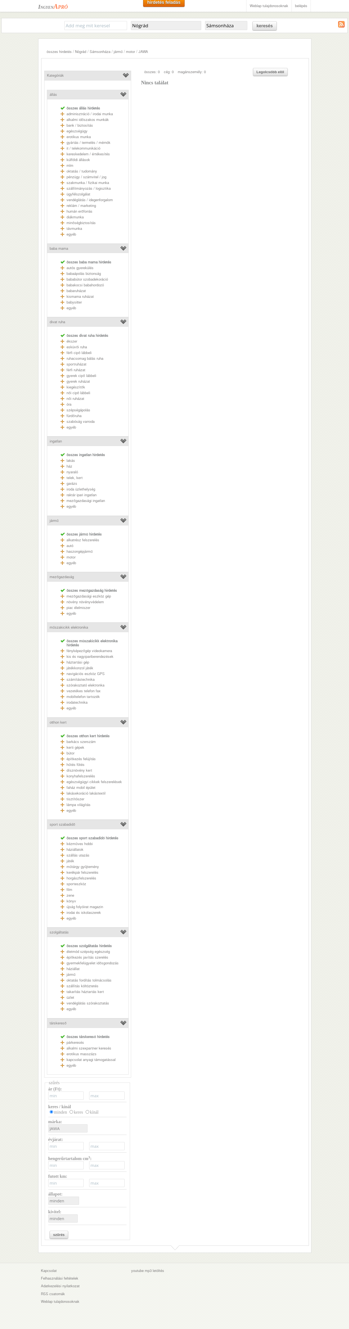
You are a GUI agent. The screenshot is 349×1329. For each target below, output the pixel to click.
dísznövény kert (79, 770)
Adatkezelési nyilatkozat (60, 1286)
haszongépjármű (79, 551)
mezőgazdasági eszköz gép (89, 596)
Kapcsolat (49, 1271)
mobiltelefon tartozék (83, 697)
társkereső (58, 1023)
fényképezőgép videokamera (89, 651)
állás (53, 95)
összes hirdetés (59, 52)
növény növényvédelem (85, 602)
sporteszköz (76, 884)
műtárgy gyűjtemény (83, 867)
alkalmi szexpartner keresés (89, 1048)
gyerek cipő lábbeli (81, 376)
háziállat (73, 969)
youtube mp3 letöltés (147, 1271)
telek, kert (75, 478)
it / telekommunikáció (83, 148)
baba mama (59, 248)
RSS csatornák (53, 1294)
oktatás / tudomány (82, 171)
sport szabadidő (62, 824)
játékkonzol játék (80, 668)
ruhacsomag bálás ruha (85, 358)
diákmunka (75, 217)
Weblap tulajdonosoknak (269, 6)
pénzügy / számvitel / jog (86, 177)
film (69, 890)
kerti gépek (75, 747)
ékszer (72, 341)
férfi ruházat (76, 370)
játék (70, 861)
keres (78, 1112)
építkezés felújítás (81, 759)
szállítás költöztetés (82, 986)
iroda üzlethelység (81, 489)
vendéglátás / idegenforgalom (90, 200)
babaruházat (76, 291)
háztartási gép (78, 662)
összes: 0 (152, 72)
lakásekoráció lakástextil (86, 793)
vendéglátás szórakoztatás (88, 1003)
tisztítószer (75, 799)
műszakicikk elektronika (69, 627)
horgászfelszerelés (81, 878)
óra (69, 404)
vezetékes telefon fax (84, 691)
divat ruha (57, 322)
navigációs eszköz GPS (86, 674)
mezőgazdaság (62, 577)
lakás (71, 461)
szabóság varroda (81, 422)
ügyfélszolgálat (78, 194)
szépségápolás (78, 410)
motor (130, 52)
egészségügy (77, 131)
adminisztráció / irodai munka (90, 114)
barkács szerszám (81, 742)
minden (60, 1112)
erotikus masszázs (82, 1054)
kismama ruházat (80, 297)
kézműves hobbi (79, 844)
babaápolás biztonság (84, 274)
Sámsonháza (100, 52)
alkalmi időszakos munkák (88, 120)
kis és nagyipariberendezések (90, 657)
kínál (94, 1112)
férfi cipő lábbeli (79, 353)
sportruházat (76, 364)
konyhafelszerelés (81, 776)
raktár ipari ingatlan (82, 495)
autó (70, 546)
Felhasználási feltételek (59, 1278)
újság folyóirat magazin (85, 907)
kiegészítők (76, 387)
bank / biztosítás (80, 125)
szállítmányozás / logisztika (89, 188)
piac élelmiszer (78, 608)
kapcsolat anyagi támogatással (91, 1060)
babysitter (74, 302)
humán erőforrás (79, 211)
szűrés (59, 1235)
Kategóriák (55, 75)
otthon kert (58, 722)
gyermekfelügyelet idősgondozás (92, 963)
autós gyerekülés (80, 268)
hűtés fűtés (76, 765)
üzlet (70, 997)
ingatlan (56, 441)
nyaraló (72, 472)
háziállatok (75, 850)
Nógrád (80, 52)
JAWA (143, 52)
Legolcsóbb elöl (270, 72)
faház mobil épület (81, 788)
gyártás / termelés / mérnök (88, 143)
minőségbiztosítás (81, 223)
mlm (70, 165)
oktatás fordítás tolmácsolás (89, 980)
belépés (301, 6)
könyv (71, 901)
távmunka (74, 229)
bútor (70, 753)
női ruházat (75, 399)
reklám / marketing (81, 206)
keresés (265, 25)
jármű (118, 52)
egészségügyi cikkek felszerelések (94, 782)
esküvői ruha (77, 347)
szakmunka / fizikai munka (88, 183)
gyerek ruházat (78, 381)
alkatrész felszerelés (83, 540)
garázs (72, 483)
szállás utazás (78, 855)
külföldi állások (78, 160)
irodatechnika (77, 702)
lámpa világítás (79, 805)
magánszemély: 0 (192, 72)
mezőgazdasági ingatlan (86, 501)
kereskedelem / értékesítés (88, 154)
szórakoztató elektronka (85, 685)
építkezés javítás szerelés (87, 957)
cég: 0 (169, 72)
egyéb (71, 234)
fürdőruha (74, 416)
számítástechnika (81, 679)
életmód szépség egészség (88, 952)
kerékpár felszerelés (82, 872)
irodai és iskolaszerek (84, 913)
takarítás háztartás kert (85, 992)
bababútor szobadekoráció (87, 279)
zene (70, 895)
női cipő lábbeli (78, 393)
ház (69, 466)
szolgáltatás (59, 932)
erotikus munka (79, 137)
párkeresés (75, 1042)
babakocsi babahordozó (85, 285)
